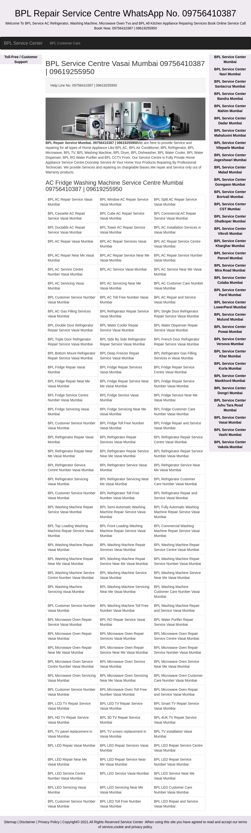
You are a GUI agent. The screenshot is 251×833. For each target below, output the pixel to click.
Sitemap (10, 822)
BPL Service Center (23, 43)
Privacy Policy (49, 822)
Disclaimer (27, 822)
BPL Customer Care (65, 43)
